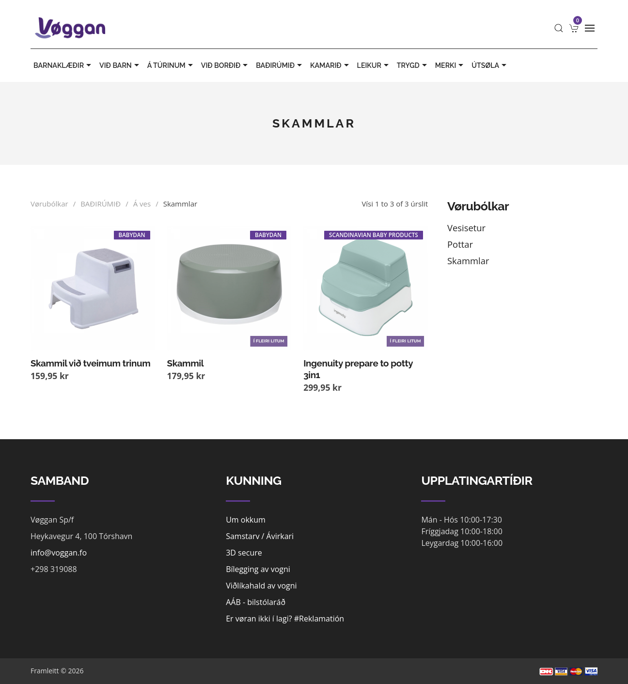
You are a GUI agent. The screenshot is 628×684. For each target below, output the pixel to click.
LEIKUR (374, 65)
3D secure (244, 552)
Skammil (185, 363)
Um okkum (246, 519)
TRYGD (413, 65)
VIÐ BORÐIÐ (225, 65)
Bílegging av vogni (258, 569)
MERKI (450, 65)
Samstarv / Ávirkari (260, 536)
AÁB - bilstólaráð (255, 602)
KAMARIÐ (330, 65)
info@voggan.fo (59, 552)
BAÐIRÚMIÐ (280, 65)
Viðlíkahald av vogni (261, 585)
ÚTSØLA (490, 65)
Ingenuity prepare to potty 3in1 (358, 369)
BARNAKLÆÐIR (63, 65)
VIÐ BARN (120, 65)
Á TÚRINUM (171, 65)
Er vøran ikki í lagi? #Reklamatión (285, 618)
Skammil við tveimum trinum (90, 363)
